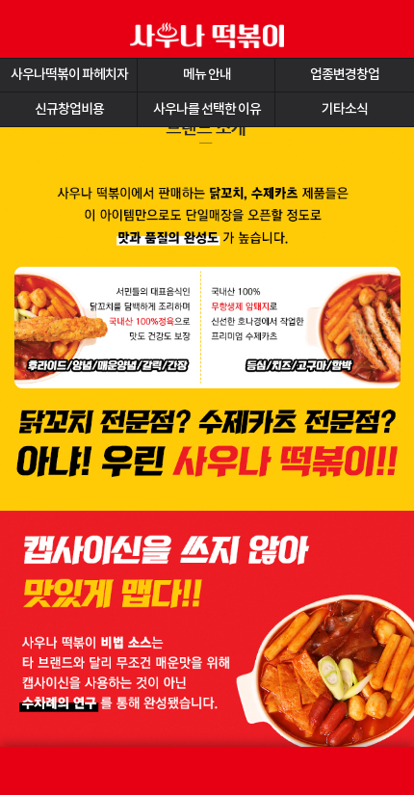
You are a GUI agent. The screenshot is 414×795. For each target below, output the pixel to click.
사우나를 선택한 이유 (207, 109)
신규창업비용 (69, 109)
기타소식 (345, 109)
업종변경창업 (344, 74)
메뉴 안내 (207, 74)
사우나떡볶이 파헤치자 (69, 74)
